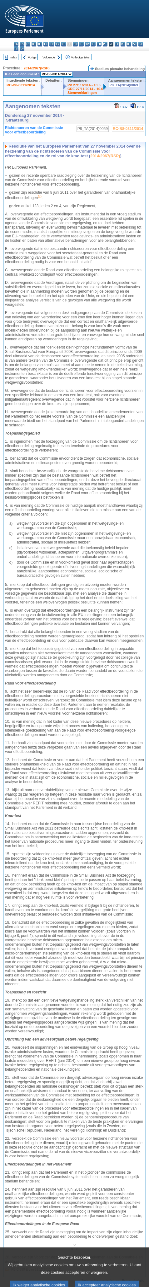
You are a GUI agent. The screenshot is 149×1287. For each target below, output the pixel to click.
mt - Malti (105, 44)
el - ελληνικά (51, 44)
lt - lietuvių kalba (93, 44)
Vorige (32, 57)
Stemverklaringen (82, 93)
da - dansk (34, 44)
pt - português (123, 44)
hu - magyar (99, 44)
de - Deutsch (39, 44)
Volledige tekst (80, 57)
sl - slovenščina (140, 44)
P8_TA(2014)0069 (123, 85)
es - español (22, 44)
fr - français (63, 44)
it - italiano (81, 44)
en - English (57, 44)
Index (13, 57)
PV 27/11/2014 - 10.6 (84, 85)
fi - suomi (16, 48)
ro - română (129, 44)
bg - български (16, 44)
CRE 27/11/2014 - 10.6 (85, 89)
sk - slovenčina (134, 44)
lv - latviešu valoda (87, 44)
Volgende (48, 57)
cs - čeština (28, 44)
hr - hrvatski (75, 44)
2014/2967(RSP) (36, 68)
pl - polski (117, 44)
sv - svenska (22, 48)
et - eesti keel (45, 44)
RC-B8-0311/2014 (21, 85)
